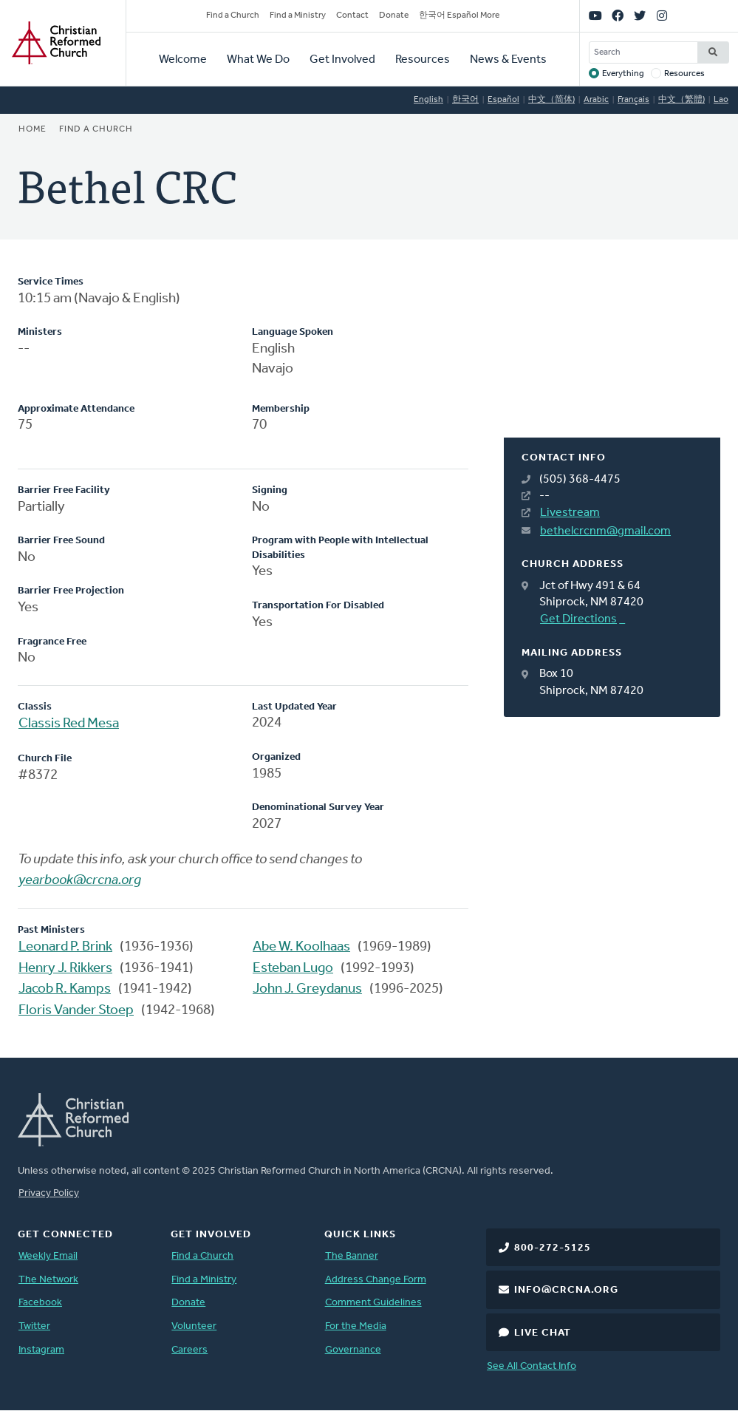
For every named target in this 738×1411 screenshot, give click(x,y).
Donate (394, 15)
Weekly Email (48, 1256)
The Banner (351, 1256)
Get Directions (578, 619)
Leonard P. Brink (65, 947)
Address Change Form (375, 1279)
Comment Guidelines (373, 1302)
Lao (721, 99)
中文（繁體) (681, 99)
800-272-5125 (552, 1248)
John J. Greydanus (307, 989)
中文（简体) (551, 99)
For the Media (355, 1326)
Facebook (40, 1302)
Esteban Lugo (293, 969)
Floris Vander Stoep (76, 1011)
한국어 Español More (459, 15)
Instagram (41, 1350)
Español (503, 99)
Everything (623, 73)
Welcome (183, 60)
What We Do (258, 60)
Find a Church (232, 15)
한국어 (465, 99)
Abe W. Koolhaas (301, 947)
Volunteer (193, 1326)
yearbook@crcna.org (79, 881)
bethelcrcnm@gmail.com (605, 531)
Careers (189, 1350)
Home (32, 129)
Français (633, 99)
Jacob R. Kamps (64, 989)
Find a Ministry (298, 15)
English (428, 99)
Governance (353, 1350)
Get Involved (342, 60)
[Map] (612, 356)
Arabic (596, 99)
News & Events (508, 60)
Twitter (34, 1326)
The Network (48, 1279)
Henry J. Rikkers (65, 969)
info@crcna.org (566, 1290)
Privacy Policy (48, 1193)
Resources (422, 60)
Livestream (570, 513)
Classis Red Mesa (68, 724)
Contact (352, 15)
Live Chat (542, 1333)
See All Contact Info (531, 1366)
